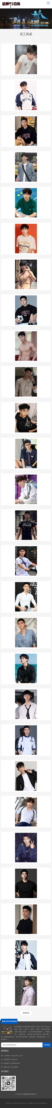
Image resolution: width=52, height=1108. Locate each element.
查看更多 (26, 1013)
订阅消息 (46, 1045)
